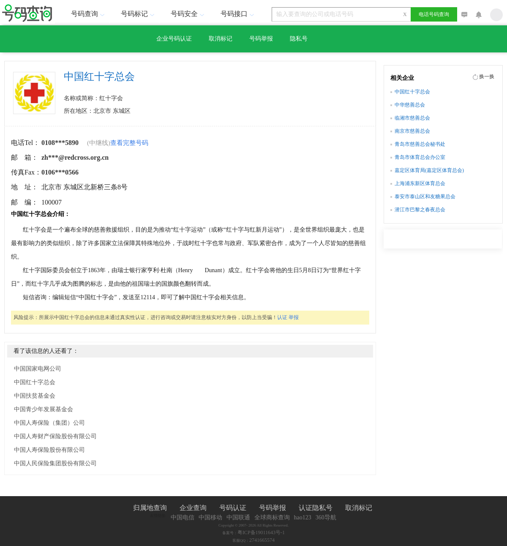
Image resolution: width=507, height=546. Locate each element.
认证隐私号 (316, 507)
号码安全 (188, 13)
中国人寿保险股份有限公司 (49, 450)
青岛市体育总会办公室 (420, 157)
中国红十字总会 (34, 382)
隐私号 (299, 38)
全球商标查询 (272, 517)
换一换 (486, 76)
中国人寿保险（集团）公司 (49, 423)
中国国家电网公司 (37, 369)
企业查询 (193, 507)
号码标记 (138, 13)
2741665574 (262, 540)
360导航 (326, 517)
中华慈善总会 (410, 105)
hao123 (302, 517)
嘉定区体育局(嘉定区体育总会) (429, 170)
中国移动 (210, 517)
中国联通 (238, 517)
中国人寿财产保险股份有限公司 (55, 436)
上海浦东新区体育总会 (420, 183)
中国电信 (182, 517)
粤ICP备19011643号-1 (261, 532)
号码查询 (88, 13)
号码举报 (261, 38)
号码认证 (232, 507)
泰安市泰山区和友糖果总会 (425, 196)
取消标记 (220, 38)
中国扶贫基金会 (34, 396)
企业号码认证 (174, 38)
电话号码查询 (434, 14)
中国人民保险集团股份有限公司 (55, 463)
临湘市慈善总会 (412, 118)
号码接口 (238, 13)
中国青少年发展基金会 (43, 409)
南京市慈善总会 (412, 131)
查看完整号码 (129, 142)
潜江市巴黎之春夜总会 (420, 210)
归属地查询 (150, 507)
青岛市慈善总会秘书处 (420, 144)
